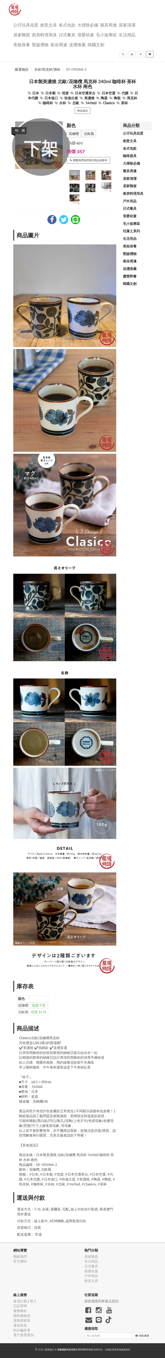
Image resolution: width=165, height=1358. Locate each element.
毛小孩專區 (106, 34)
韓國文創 (96, 44)
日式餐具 (67, 34)
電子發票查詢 (23, 1335)
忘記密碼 (20, 1306)
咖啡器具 (130, 156)
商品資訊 (82, 110)
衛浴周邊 (58, 44)
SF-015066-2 (76, 69)
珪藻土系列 (131, 231)
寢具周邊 (108, 25)
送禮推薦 (77, 44)
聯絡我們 (20, 1256)
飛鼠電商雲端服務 (116, 1349)
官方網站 (20, 1261)
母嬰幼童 (85, 34)
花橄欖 (74, 134)
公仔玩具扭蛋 (25, 25)
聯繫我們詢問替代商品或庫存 (89, 160)
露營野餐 (130, 276)
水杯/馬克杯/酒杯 (47, 69)
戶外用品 (130, 201)
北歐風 (89, 134)
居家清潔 (127, 25)
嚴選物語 (21, 69)
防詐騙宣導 (21, 1330)
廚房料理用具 (44, 34)
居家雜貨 (21, 34)
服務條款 (20, 1311)
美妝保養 (21, 44)
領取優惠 (142, 1335)
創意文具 (48, 25)
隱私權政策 (21, 1315)
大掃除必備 (87, 25)
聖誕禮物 (40, 44)
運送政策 (20, 1325)
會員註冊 (20, 1301)
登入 (33, 1301)
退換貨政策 (21, 1320)
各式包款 (67, 25)
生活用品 (127, 34)
